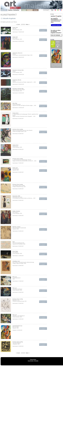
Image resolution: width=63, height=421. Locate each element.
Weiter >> (28, 24)
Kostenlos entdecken (56, 25)
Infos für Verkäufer (55, 35)
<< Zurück (18, 24)
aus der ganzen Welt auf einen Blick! (56, 20)
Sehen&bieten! (58, 44)
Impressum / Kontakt (33, 360)
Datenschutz (33, 359)
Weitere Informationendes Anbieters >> (43, 30)
